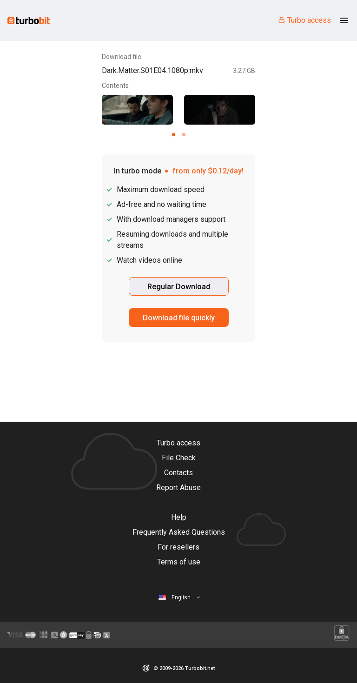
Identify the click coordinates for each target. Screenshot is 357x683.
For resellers (178, 547)
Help (178, 517)
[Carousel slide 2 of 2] (183, 134)
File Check (179, 457)
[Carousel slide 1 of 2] (173, 134)
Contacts (178, 472)
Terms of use (178, 561)
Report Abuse (178, 487)
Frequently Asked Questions (178, 532)
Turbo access (304, 20)
